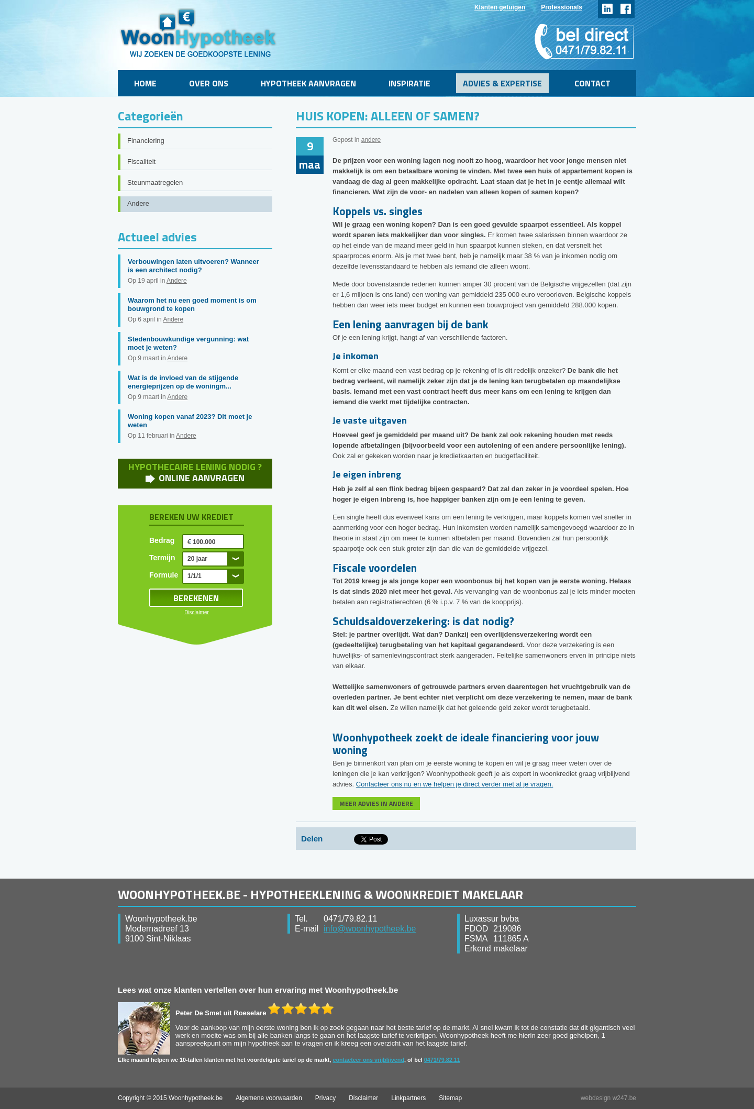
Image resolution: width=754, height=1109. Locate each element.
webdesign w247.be (608, 1098)
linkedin (607, 9)
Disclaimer (196, 612)
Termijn (162, 557)
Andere (138, 203)
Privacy (325, 1098)
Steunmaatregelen (155, 182)
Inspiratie (409, 83)
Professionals (561, 7)
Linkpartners (408, 1098)
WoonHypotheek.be (198, 33)
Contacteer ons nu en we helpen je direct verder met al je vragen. (454, 784)
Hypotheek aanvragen (308, 83)
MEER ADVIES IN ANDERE (376, 803)
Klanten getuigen (499, 7)
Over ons (208, 83)
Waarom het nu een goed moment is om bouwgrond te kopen (192, 304)
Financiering (145, 141)
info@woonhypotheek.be (370, 928)
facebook (625, 9)
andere (371, 139)
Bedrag (161, 540)
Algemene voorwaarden (269, 1098)
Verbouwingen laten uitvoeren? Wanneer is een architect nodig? (193, 266)
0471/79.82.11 (442, 1060)
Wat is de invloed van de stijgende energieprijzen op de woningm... (183, 382)
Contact (592, 83)
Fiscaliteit (141, 161)
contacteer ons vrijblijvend (368, 1060)
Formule (163, 575)
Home (145, 83)
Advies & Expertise (502, 83)
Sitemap (450, 1098)
